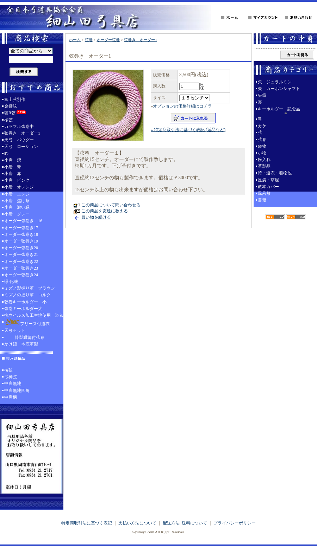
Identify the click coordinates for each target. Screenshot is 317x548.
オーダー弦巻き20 (21, 247)
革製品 (264, 166)
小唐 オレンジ (19, 187)
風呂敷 (264, 193)
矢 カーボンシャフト (279, 88)
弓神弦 (10, 376)
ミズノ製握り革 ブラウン (29, 288)
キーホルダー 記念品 (285, 111)
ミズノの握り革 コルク (27, 294)
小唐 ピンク (17, 180)
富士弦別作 (14, 99)
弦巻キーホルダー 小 (25, 301)
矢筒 (262, 95)
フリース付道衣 (27, 322)
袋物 (262, 146)
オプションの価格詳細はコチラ (182, 106)
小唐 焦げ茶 (17, 200)
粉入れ (264, 159)
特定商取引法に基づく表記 (86, 523)
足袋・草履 (268, 180)
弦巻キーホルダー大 (23, 308)
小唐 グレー (17, 214)
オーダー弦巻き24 (21, 274)
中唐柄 (10, 397)
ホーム (75, 40)
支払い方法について (137, 523)
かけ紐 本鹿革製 (21, 344)
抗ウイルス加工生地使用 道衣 (33, 315)
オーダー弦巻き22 (21, 261)
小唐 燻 (12, 160)
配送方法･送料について (185, 523)
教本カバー (268, 186)
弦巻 (89, 40)
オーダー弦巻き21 (21, 254)
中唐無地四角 (17, 390)
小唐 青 (12, 167)
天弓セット (14, 330)
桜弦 (8, 119)
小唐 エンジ (17, 194)
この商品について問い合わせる (111, 204)
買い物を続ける (96, 217)
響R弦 (15, 112)
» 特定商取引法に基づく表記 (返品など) (188, 129)
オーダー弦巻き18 (21, 234)
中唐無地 (12, 383)
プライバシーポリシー (234, 523)
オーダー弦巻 (108, 40)
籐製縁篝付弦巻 (24, 337)
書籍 (262, 200)
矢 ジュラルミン (275, 81)
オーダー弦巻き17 (21, 227)
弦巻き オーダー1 (22, 133)
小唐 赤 (12, 173)
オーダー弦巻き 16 (23, 220)
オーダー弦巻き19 (21, 241)
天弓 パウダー (19, 139)
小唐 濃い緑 (17, 207)
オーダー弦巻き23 (21, 268)
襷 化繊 (11, 281)
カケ (262, 125)
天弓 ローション (21, 146)
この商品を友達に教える (104, 210)
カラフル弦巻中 (19, 126)
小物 (262, 152)
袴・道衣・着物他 (275, 172)
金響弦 (10, 106)
